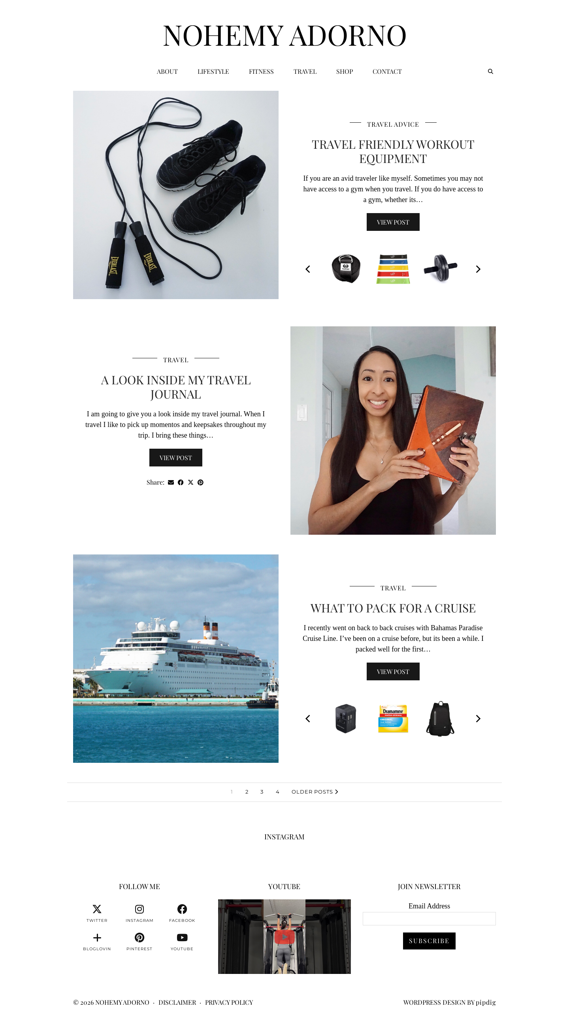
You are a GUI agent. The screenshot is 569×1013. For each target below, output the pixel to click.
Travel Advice (393, 124)
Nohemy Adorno (284, 34)
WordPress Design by (449, 1002)
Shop (344, 71)
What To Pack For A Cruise (393, 608)
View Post (393, 222)
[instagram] (139, 913)
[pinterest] (139, 942)
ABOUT (167, 71)
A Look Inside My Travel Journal (176, 387)
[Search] (490, 71)
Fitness (261, 71)
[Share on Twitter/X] (191, 482)
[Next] (477, 269)
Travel (305, 71)
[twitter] (97, 913)
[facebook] (182, 913)
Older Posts (315, 791)
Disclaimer (177, 1002)
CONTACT (387, 71)
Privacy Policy (229, 1002)
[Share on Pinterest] (200, 482)
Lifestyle (213, 71)
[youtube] (182, 942)
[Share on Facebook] (181, 482)
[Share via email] (171, 482)
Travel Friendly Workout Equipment (393, 151)
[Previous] (308, 269)
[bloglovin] (97, 942)
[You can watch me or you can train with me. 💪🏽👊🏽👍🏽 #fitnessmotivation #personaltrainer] (284, 936)
